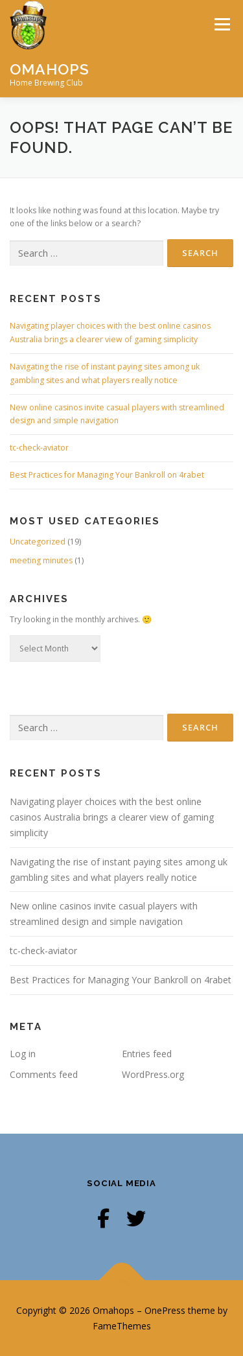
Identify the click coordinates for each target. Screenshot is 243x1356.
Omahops (49, 68)
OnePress (165, 1310)
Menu (221, 24)
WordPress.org (153, 1074)
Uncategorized (37, 541)
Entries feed (147, 1053)
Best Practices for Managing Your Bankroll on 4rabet (107, 474)
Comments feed (44, 1074)
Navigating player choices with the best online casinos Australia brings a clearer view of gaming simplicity (112, 817)
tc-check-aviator (39, 447)
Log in (23, 1053)
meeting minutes (41, 560)
